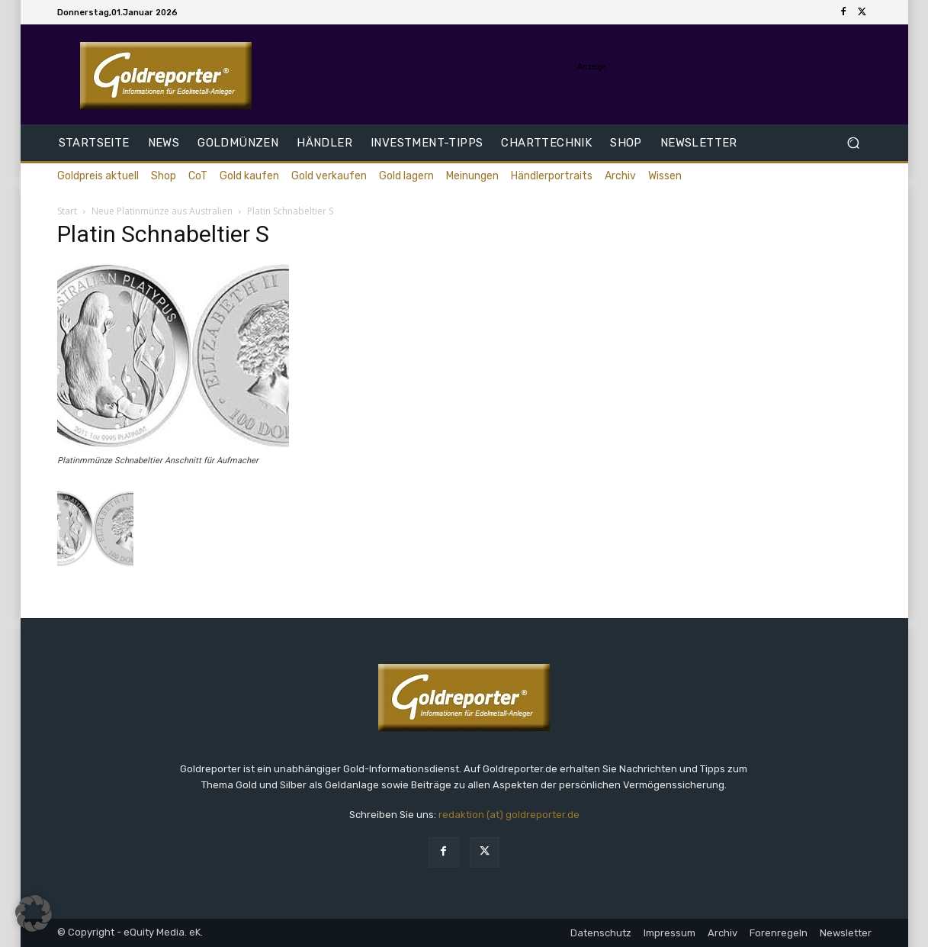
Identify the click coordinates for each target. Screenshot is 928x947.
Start (67, 211)
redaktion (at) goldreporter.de (509, 814)
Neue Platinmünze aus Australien (162, 211)
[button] (854, 143)
